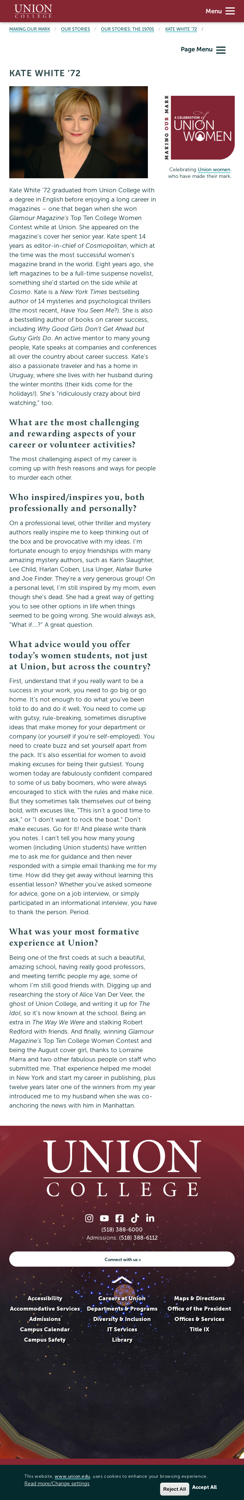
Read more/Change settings (56, 1483)
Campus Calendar (45, 1329)
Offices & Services (199, 1319)
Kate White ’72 (181, 29)
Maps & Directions (199, 1298)
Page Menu (203, 49)
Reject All (174, 1489)
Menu (220, 11)
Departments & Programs (122, 1308)
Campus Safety (44, 1340)
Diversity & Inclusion (122, 1319)
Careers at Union (122, 1298)
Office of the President (199, 1308)
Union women (214, 169)
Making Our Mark (29, 29)
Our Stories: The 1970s (127, 29)
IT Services (122, 1329)
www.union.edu (72, 1476)
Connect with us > (123, 1259)
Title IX (199, 1329)
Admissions (45, 1319)
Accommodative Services (45, 1308)
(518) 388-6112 (138, 1237)
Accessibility (45, 1298)
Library (122, 1340)
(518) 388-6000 (122, 1229)
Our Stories (75, 29)
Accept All (204, 1487)
